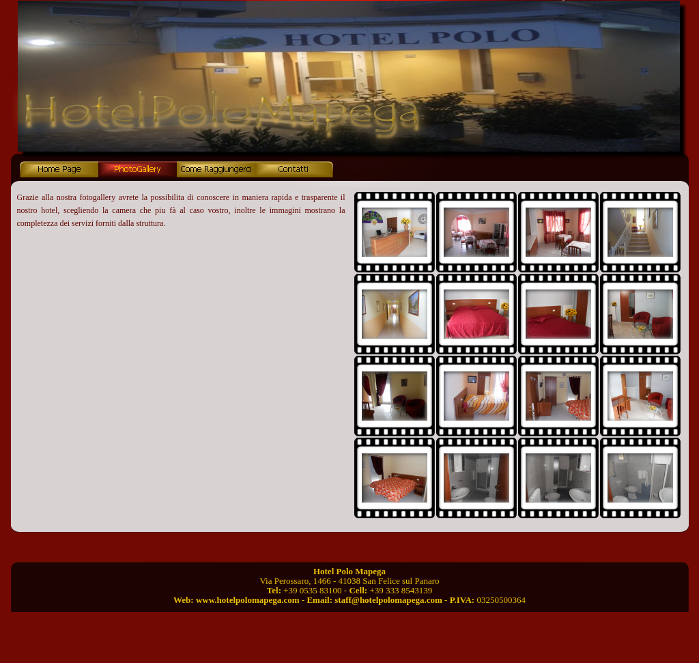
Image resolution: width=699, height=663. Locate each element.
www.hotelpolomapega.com (248, 600)
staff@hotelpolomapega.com (388, 600)
